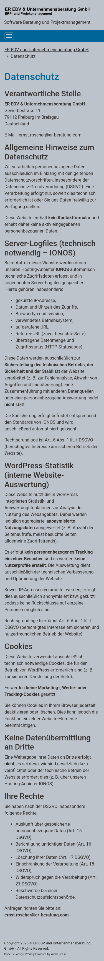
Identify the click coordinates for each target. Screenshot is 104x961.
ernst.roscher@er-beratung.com (50, 135)
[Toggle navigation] (9, 36)
